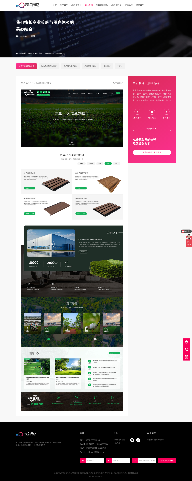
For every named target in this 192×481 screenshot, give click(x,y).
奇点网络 (150, 440)
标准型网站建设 (91, 66)
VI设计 (120, 66)
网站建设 (92, 473)
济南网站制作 (99, 473)
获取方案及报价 (167, 461)
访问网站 (151, 129)
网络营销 (107, 66)
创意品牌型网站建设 (53, 53)
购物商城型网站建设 (49, 66)
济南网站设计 (109, 473)
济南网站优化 (133, 473)
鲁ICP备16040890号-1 (96, 476)
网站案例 (38, 53)
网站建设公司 (118, 473)
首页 (30, 53)
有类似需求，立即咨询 (152, 152)
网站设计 (126, 473)
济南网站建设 (159, 440)
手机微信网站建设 (71, 66)
